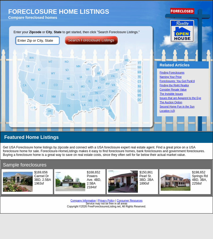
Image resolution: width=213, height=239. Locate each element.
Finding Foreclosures (172, 72)
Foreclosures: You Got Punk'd (177, 81)
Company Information (83, 200)
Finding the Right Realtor (174, 85)
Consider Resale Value (173, 89)
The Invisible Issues (171, 93)
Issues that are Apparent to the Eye (180, 98)
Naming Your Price (171, 76)
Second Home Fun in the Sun (177, 106)
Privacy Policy (106, 200)
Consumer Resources (130, 200)
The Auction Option (171, 102)
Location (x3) (167, 110)
